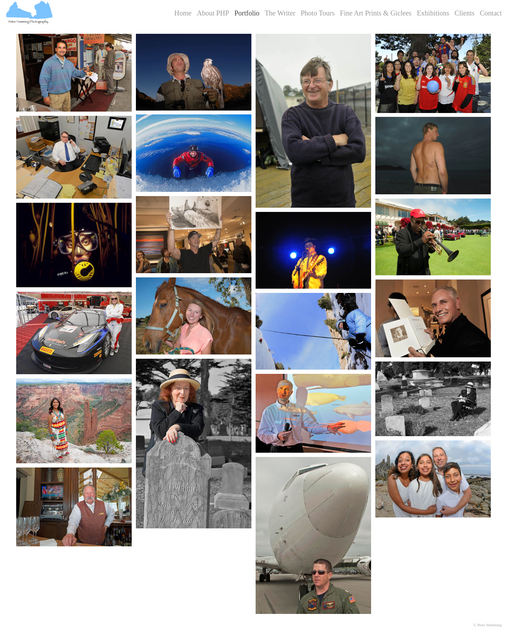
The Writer (280, 13)
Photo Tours (318, 13)
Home (183, 13)
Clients (465, 13)
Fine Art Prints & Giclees (376, 13)
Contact (491, 13)
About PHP (213, 13)
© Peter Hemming (488, 625)
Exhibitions (433, 13)
